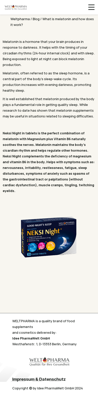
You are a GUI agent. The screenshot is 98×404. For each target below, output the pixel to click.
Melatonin (11, 41)
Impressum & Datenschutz (39, 379)
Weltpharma (20, 19)
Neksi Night (12, 133)
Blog (36, 19)
